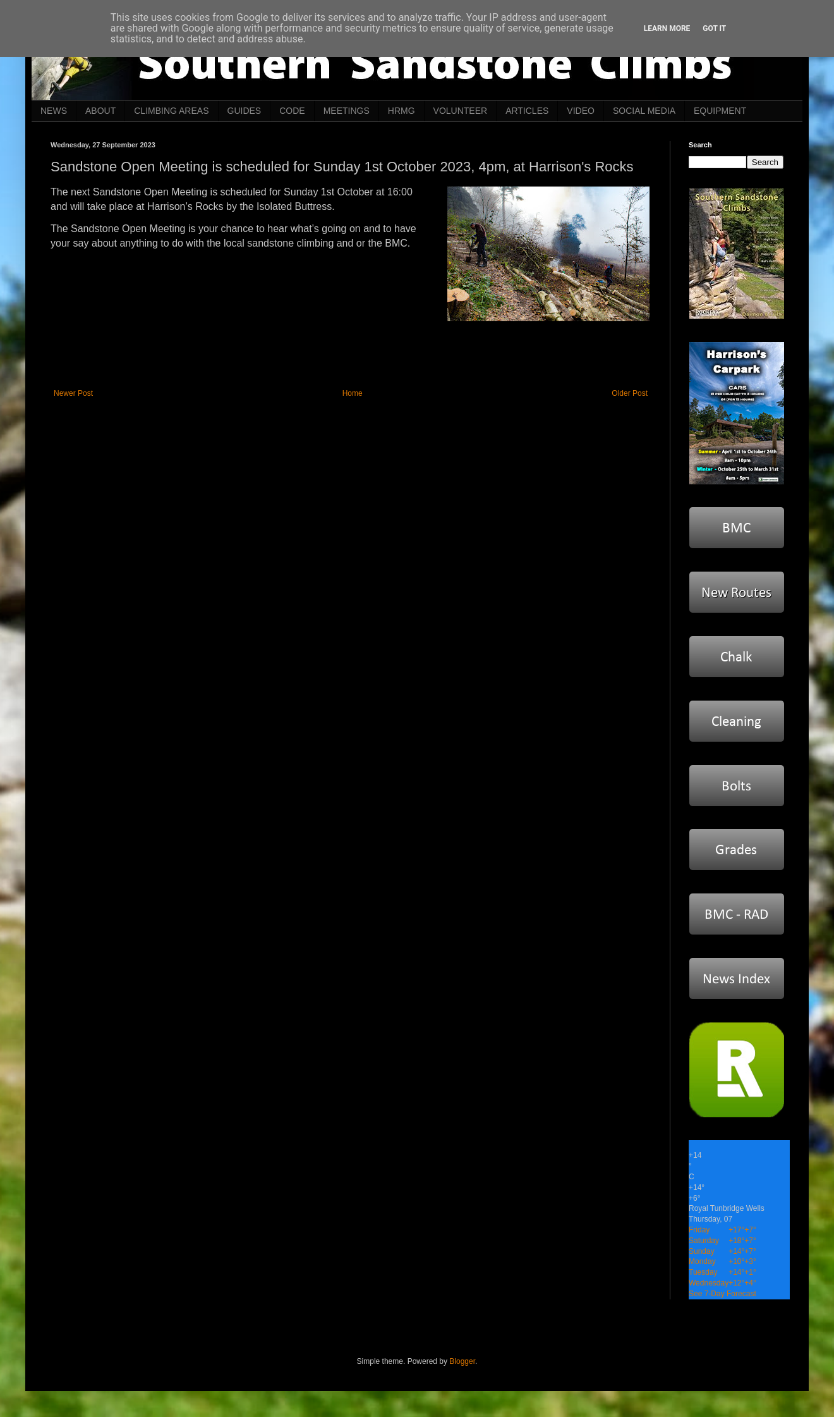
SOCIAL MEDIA (644, 111)
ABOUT (100, 111)
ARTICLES (526, 111)
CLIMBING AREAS (171, 111)
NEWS (53, 111)
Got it (714, 28)
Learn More (667, 28)
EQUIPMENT (720, 111)
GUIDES (244, 111)
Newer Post (73, 393)
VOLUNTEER (460, 111)
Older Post (630, 393)
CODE (292, 111)
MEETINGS (346, 111)
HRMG (401, 111)
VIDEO (581, 111)
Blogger (462, 1361)
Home (352, 393)
